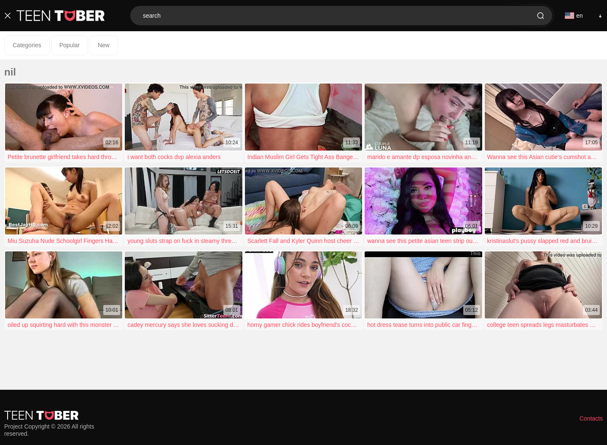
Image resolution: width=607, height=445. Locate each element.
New (104, 45)
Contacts (591, 418)
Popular (69, 45)
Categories (27, 45)
